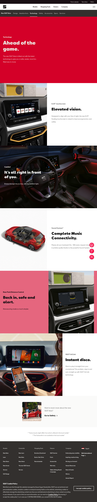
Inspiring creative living (72, 457)
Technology (35, 13)
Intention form (25, 13)
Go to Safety (50, 415)
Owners (52, 448)
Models (5, 448)
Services (64, 13)
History (68, 474)
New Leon (21, 453)
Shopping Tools (38, 448)
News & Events (70, 469)
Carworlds (22, 448)
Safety (43, 13)
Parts (51, 457)
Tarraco (5, 469)
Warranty (52, 465)
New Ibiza (5, 453)
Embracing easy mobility (72, 453)
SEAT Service (53, 453)
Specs (58, 13)
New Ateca (6, 461)
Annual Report (70, 478)
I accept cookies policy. (83, 488)
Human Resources (70, 465)
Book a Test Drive (39, 457)
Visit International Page (86, 454)
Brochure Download (40, 453)
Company (68, 448)
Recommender (38, 461)
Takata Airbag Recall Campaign (56, 471)
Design (17, 13)
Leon (4, 457)
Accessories (50, 13)
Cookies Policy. (53, 494)
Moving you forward (71, 461)
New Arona (6, 465)
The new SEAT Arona (24, 465)
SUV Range (6, 474)
